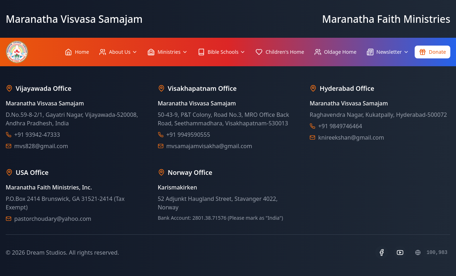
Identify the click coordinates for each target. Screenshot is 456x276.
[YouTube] (400, 252)
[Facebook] (381, 252)
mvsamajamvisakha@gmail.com (209, 146)
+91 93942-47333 (37, 135)
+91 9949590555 (188, 135)
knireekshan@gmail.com (351, 137)
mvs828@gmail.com (41, 146)
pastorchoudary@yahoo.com (52, 219)
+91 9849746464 (340, 126)
